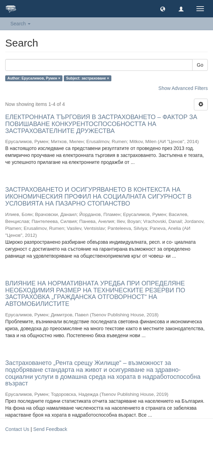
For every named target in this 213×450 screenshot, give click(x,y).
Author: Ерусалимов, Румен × (33, 78)
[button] (162, 9)
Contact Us (17, 429)
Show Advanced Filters (183, 88)
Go (200, 65)
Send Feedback (50, 429)
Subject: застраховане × (87, 78)
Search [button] (20, 23)
